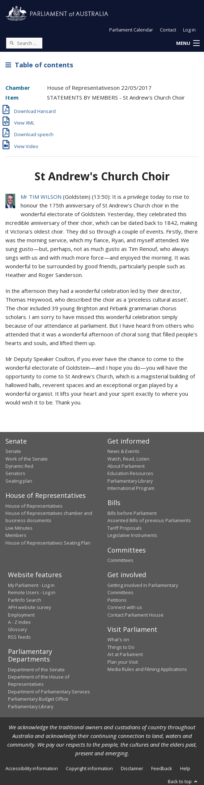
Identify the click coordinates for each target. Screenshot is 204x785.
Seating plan (18, 481)
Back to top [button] (183, 781)
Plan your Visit (122, 662)
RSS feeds (19, 637)
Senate (13, 451)
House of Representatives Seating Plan (47, 543)
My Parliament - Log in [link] (31, 585)
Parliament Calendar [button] (131, 29)
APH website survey (29, 607)
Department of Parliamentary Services (49, 691)
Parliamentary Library (130, 481)
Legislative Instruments (132, 535)
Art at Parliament (125, 654)
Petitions (117, 600)
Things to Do (121, 647)
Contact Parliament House (135, 615)
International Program (130, 488)
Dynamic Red (19, 466)
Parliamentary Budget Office (38, 699)
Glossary (17, 629)
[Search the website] (24, 43)
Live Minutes (19, 528)
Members (15, 535)
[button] (187, 43)
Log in (189, 29)
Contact (168, 29)
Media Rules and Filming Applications (147, 669)
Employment (21, 615)
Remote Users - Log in (31, 592)
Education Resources (130, 473)
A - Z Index (19, 622)
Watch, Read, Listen (128, 459)
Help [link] (185, 768)
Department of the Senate (36, 669)
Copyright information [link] (89, 768)
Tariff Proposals (124, 528)
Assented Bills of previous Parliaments (149, 520)
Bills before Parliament (132, 513)
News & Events (123, 451)
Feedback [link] (161, 768)
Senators (15, 473)
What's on (118, 639)
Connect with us (124, 607)
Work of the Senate (26, 459)
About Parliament (126, 466)
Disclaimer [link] (132, 768)
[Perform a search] (11, 42)
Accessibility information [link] (31, 768)
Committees (120, 560)
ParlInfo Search (24, 600)
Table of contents (39, 64)
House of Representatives (34, 506)
